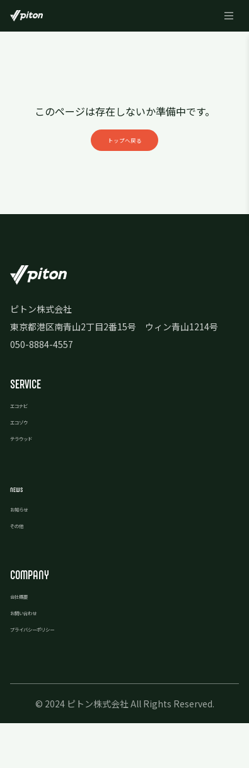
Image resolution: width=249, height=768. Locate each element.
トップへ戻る (125, 159)
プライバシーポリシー (54, 672)
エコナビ (27, 449)
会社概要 (27, 639)
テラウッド (32, 482)
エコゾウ (27, 465)
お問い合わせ (36, 656)
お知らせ (27, 552)
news (21, 532)
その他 (23, 569)
